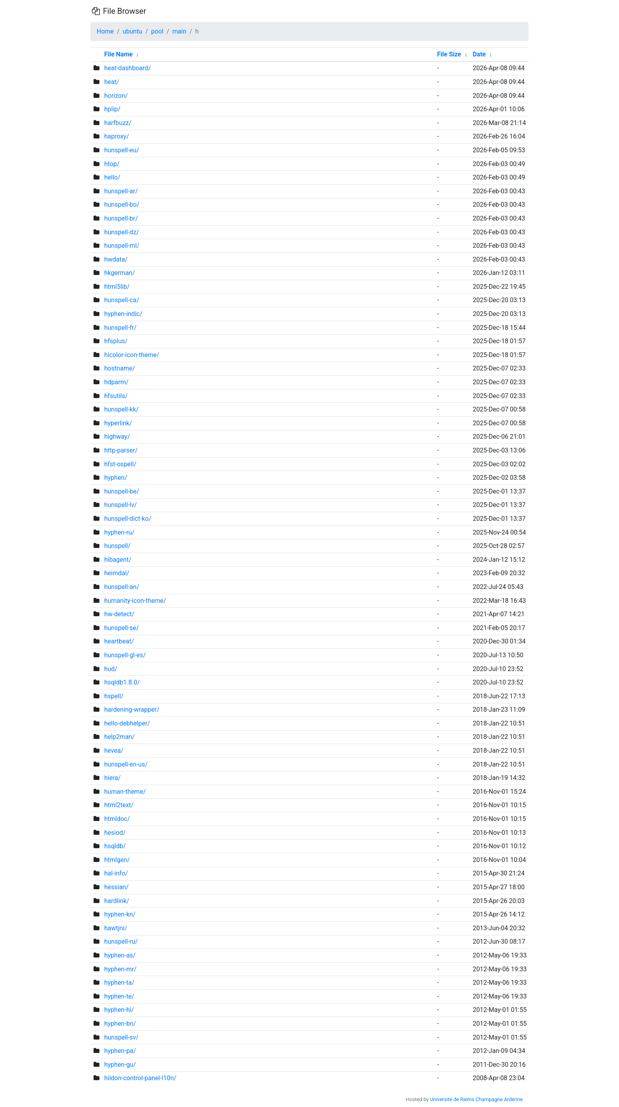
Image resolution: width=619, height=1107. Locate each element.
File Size (449, 54)
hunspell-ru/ (121, 941)
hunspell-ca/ (121, 300)
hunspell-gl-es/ (125, 655)
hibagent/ (117, 559)
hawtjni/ (115, 928)
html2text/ (118, 805)
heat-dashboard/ (127, 68)
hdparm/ (116, 382)
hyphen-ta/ (119, 982)
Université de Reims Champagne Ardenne (476, 1099)
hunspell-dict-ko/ (127, 518)
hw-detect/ (119, 614)
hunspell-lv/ (120, 505)
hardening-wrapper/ (131, 709)
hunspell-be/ (121, 491)
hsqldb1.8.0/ (122, 682)
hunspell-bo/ (121, 204)
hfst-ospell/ (120, 464)
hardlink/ (116, 901)
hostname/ (119, 368)
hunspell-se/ (121, 628)
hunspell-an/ (121, 587)
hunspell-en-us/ (126, 764)
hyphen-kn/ (119, 914)
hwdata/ (116, 259)
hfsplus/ (116, 341)
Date (479, 54)
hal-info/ (116, 873)
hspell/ (114, 696)
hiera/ (112, 778)
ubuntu (133, 31)
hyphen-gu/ (120, 1064)
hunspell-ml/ (121, 245)
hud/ (110, 669)
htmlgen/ (117, 860)
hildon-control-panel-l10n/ (140, 1078)
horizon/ (116, 95)
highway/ (117, 436)
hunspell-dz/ (121, 232)
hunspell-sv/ (121, 1037)
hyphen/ (115, 477)
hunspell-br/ (121, 218)
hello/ (112, 177)
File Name (118, 54)
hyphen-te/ (119, 996)
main (179, 31)
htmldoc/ (117, 819)
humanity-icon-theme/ (135, 600)
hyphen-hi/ (119, 1010)
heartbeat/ (119, 641)
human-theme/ (125, 791)
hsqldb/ (115, 846)
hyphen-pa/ (120, 1051)
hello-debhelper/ (127, 723)
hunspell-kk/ (121, 409)
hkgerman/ (119, 273)
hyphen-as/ (119, 955)
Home (105, 31)
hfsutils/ (116, 396)
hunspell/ (117, 546)
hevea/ (114, 750)
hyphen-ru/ (119, 532)
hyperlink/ (118, 423)
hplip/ (112, 109)
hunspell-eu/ (121, 150)
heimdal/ (116, 573)
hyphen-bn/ (120, 1023)
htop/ (112, 164)
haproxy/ (116, 136)
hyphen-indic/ (123, 314)
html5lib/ (116, 286)
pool (157, 31)
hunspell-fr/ (120, 327)
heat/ (111, 82)
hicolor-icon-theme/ (131, 355)
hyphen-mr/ (120, 969)
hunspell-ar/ (121, 191)
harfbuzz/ (117, 123)
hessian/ (116, 887)
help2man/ (119, 736)
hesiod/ (115, 832)
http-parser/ (121, 450)
